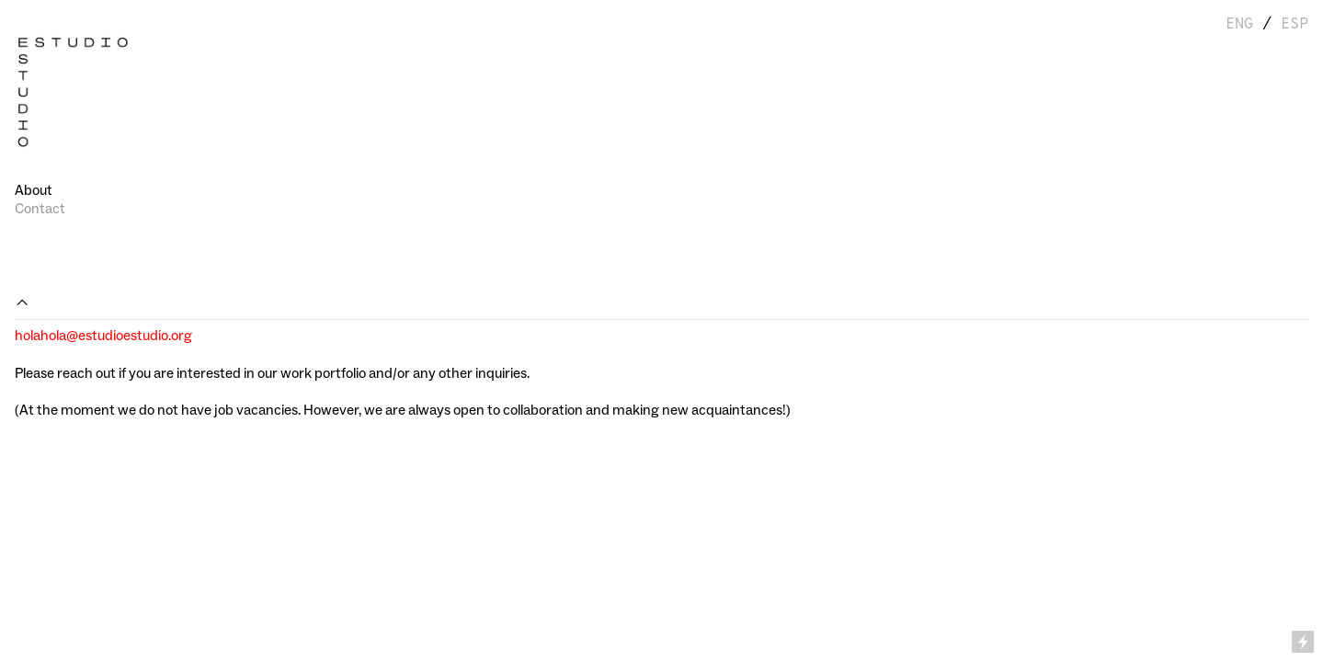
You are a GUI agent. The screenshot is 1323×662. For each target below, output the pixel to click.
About (33, 190)
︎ (22, 302)
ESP (1294, 24)
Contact (40, 209)
